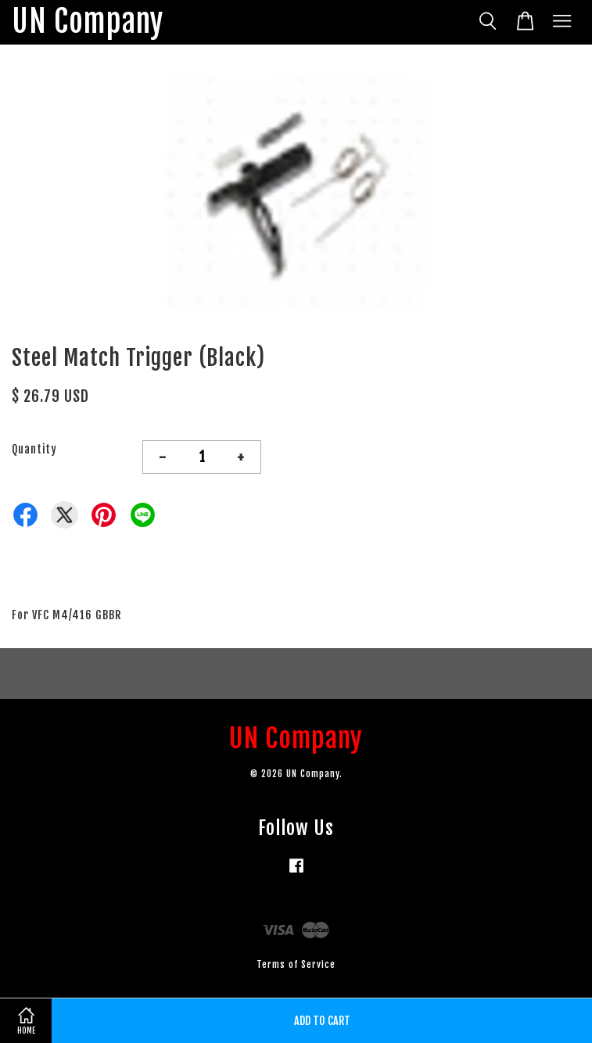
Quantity (34, 449)
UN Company (87, 22)
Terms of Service (296, 964)
